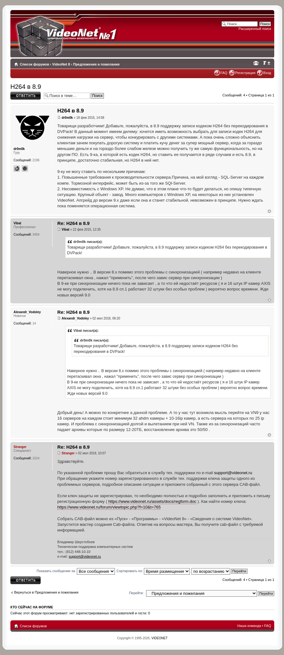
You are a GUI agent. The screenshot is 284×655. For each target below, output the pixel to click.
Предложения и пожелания (96, 64)
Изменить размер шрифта (266, 63)
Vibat (65, 229)
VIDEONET (159, 638)
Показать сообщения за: (76, 571)
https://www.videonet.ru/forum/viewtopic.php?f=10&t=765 (109, 507)
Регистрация (245, 73)
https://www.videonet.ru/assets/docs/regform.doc (152, 501)
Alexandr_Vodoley (75, 318)
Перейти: (136, 593)
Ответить (25, 96)
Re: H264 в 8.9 (73, 223)
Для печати (256, 63)
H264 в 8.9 (25, 86)
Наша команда (249, 626)
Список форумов (34, 64)
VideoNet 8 (61, 64)
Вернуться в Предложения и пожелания (46, 592)
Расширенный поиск (254, 29)
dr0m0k (67, 117)
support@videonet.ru (233, 472)
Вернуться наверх (269, 211)
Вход (267, 73)
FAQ (223, 73)
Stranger (68, 453)
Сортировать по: (153, 571)
